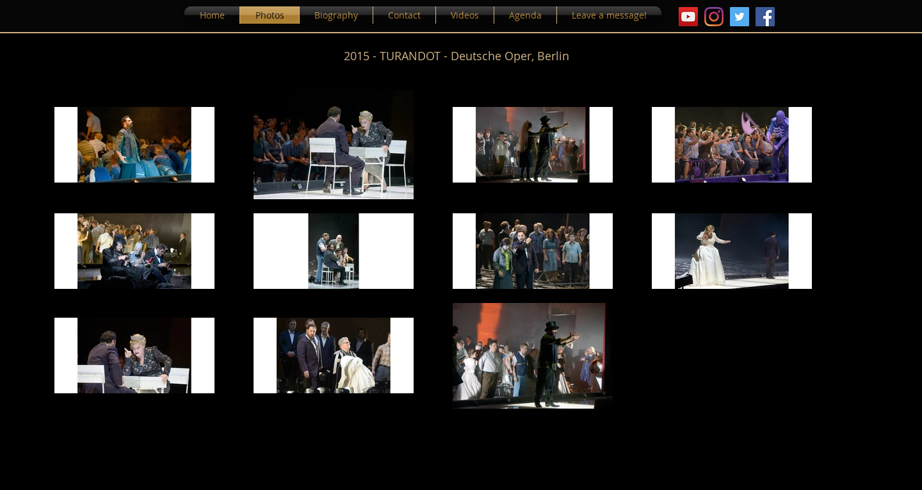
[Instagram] (714, 16)
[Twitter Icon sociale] (739, 16)
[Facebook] (765, 16)
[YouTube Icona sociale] (688, 16)
